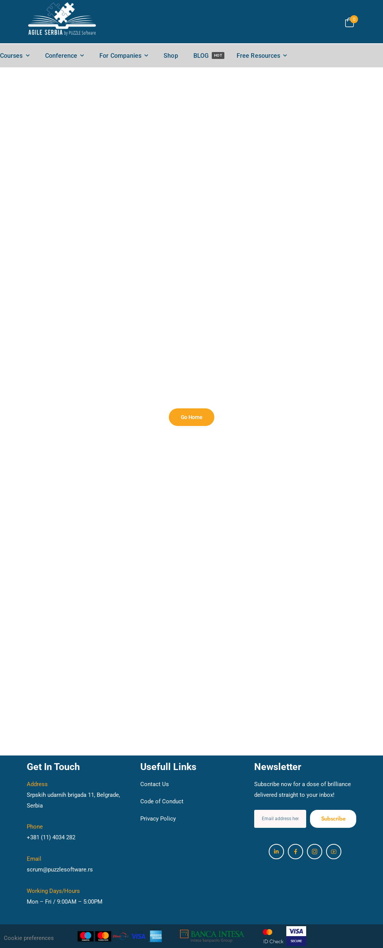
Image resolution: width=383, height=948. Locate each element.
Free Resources (258, 55)
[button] (46, 938)
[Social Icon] (276, 851)
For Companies (120, 55)
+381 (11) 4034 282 (51, 837)
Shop (171, 55)
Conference (61, 55)
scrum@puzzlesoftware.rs (60, 869)
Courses (11, 55)
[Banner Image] (191, 417)
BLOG (209, 55)
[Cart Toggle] (349, 22)
